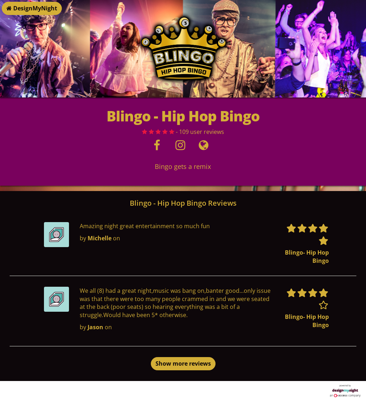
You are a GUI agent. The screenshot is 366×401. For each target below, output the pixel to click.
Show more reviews (183, 363)
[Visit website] (203, 147)
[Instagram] (180, 147)
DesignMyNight (31, 8)
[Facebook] (157, 147)
